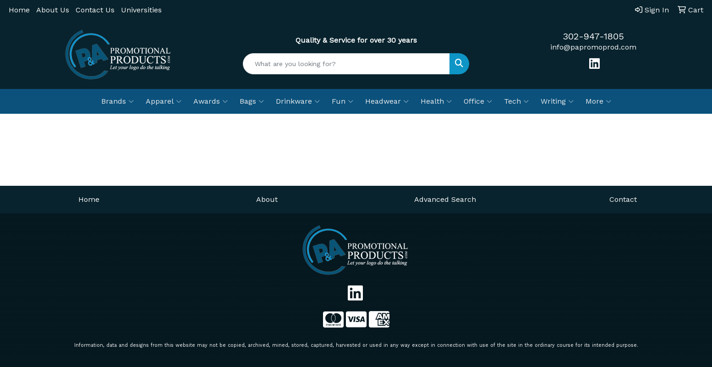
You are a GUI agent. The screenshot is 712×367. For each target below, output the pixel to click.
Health (436, 101)
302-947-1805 (593, 36)
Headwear (387, 101)
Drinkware (298, 101)
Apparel (163, 101)
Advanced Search (445, 199)
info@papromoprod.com (593, 47)
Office (478, 101)
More (598, 101)
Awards (210, 101)
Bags (252, 101)
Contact (623, 199)
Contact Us (95, 10)
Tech (516, 101)
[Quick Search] (346, 63)
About (267, 199)
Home (19, 10)
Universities (141, 10)
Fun (342, 101)
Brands (117, 101)
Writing (557, 101)
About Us (52, 10)
